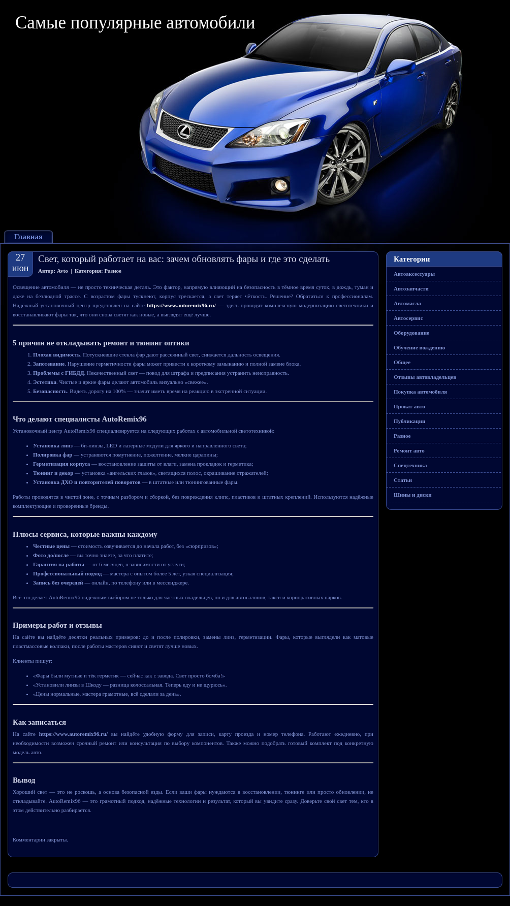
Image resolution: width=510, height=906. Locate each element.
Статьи (403, 480)
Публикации (409, 421)
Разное (113, 271)
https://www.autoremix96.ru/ (181, 305)
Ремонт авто (409, 450)
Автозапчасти (411, 288)
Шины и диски (413, 495)
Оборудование (411, 333)
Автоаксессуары (414, 274)
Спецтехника (410, 465)
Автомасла (407, 303)
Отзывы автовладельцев (425, 377)
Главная (28, 237)
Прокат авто (409, 406)
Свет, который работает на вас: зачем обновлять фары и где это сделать (184, 258)
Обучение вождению (419, 347)
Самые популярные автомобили (135, 23)
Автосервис (408, 318)
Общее (402, 362)
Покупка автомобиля (420, 392)
